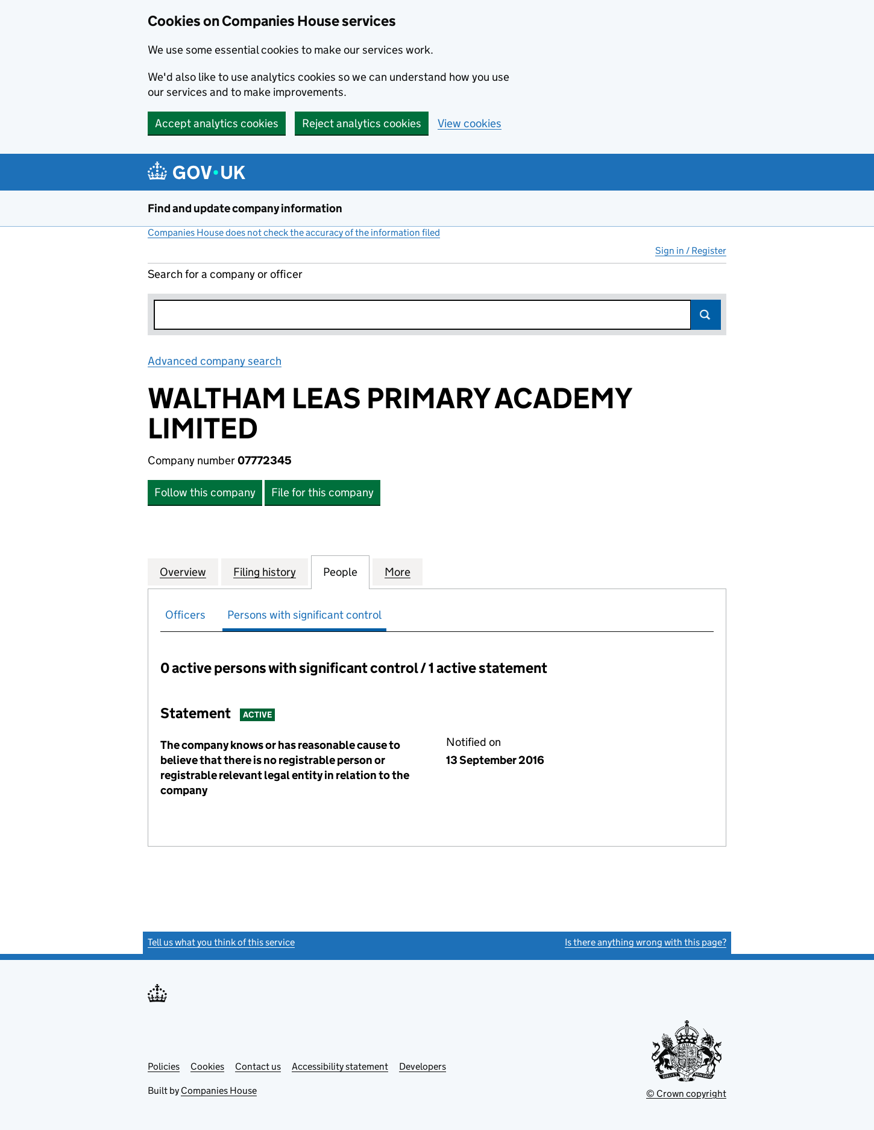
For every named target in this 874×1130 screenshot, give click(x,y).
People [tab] (340, 571)
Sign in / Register (690, 250)
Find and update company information (245, 208)
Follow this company (205, 492)
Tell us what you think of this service (221, 942)
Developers (422, 1066)
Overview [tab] (183, 571)
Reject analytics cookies (361, 123)
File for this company (322, 492)
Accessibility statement (340, 1066)
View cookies (469, 123)
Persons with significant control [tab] (304, 615)
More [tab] (397, 571)
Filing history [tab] (264, 571)
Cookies (207, 1066)
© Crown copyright (686, 1093)
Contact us (258, 1066)
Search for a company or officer (225, 274)
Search (706, 315)
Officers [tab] (185, 615)
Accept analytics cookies (216, 123)
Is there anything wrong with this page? (645, 942)
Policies (164, 1066)
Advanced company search (214, 361)
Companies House (219, 1090)
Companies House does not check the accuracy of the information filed (294, 232)
